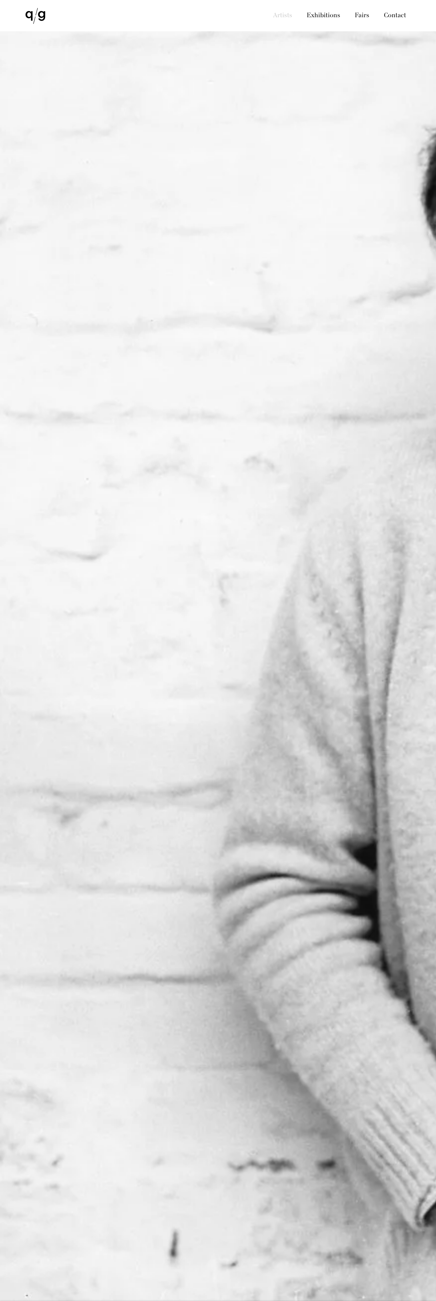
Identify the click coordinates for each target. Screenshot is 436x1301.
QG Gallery (35, 16)
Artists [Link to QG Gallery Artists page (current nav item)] (282, 15)
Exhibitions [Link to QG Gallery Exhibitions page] (323, 15)
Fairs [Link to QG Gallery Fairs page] (362, 15)
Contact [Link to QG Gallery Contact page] (395, 15)
